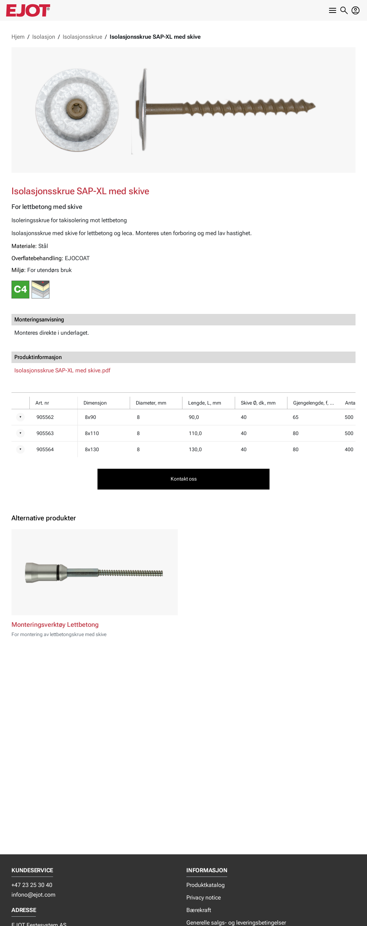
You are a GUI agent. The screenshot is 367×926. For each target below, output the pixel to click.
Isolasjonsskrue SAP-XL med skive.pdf (62, 370)
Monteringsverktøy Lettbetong (55, 624)
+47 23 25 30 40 (31, 885)
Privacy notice (203, 897)
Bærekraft (198, 910)
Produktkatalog (205, 885)
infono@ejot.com (33, 894)
